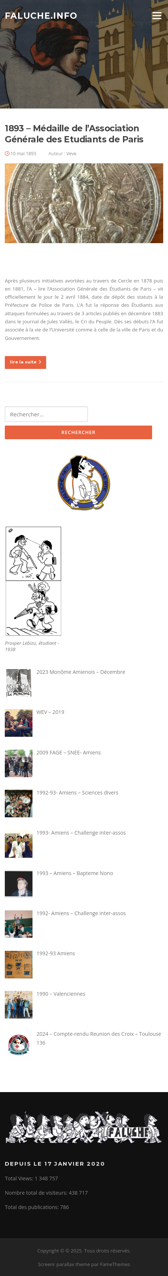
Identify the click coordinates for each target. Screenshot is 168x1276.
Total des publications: (32, 1207)
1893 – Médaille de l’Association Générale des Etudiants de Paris (74, 134)
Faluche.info (41, 15)
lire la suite (25, 362)
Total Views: (20, 1178)
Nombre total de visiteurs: (37, 1192)
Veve (71, 153)
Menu (156, 15)
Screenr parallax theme (64, 1264)
